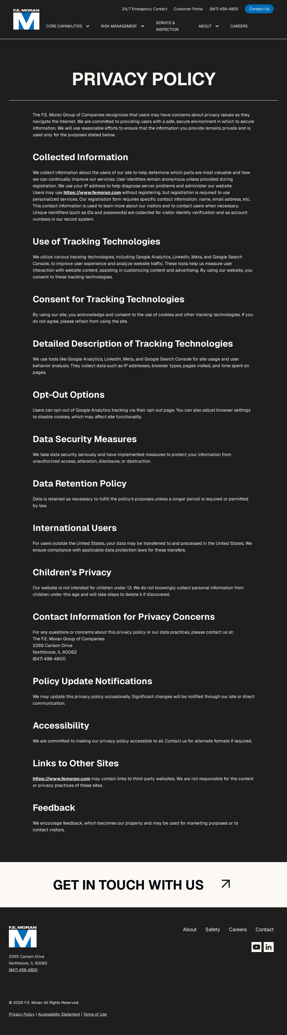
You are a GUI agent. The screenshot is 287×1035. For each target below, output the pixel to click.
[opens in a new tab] (259, 8)
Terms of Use (95, 1014)
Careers (238, 929)
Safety (212, 929)
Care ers (239, 26)
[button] (66, 26)
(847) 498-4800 (224, 8)
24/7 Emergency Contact (144, 8)
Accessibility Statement (59, 1014)
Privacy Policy (22, 1014)
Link (264, 26)
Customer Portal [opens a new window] (188, 8)
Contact (265, 929)
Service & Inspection (167, 26)
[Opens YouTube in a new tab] (256, 947)
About (190, 929)
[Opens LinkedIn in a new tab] (269, 947)
